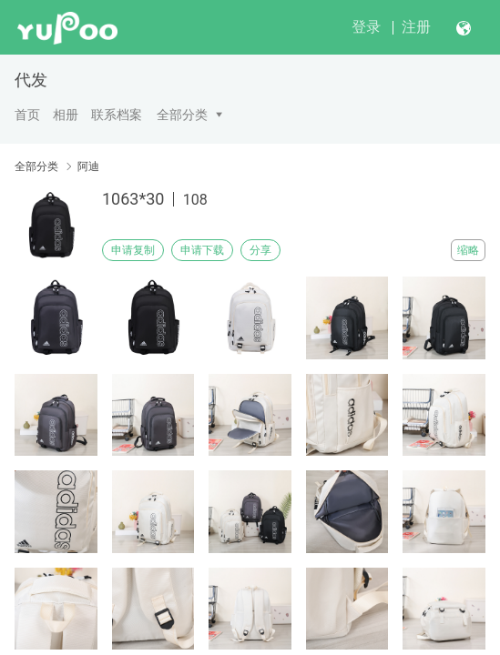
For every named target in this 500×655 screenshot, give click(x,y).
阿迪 (88, 166)
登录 (366, 26)
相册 (65, 114)
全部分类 (182, 114)
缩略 (468, 250)
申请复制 (133, 250)
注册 (416, 26)
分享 (260, 250)
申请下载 (202, 250)
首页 (27, 114)
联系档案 (116, 114)
